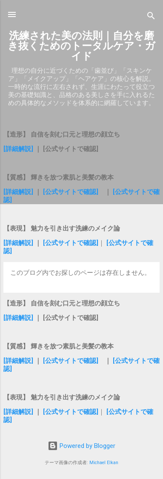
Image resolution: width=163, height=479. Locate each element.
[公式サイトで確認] (70, 192)
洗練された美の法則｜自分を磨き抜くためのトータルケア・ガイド (81, 46)
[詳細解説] (19, 149)
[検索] (151, 17)
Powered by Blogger (81, 446)
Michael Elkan (103, 462)
